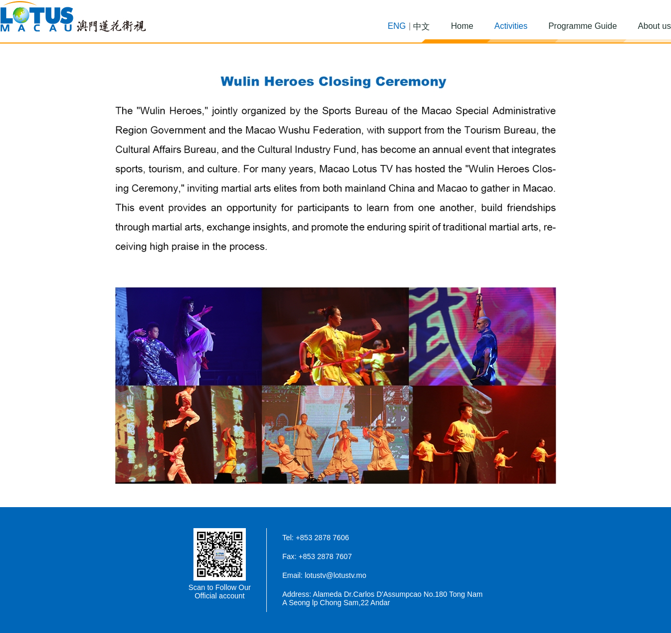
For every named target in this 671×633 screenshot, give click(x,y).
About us (654, 26)
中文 (421, 26)
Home (462, 26)
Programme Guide (582, 26)
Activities (510, 26)
